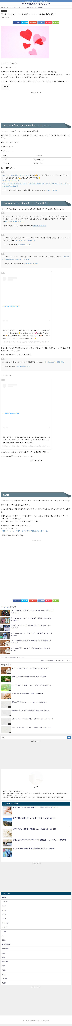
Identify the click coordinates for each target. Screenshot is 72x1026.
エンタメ (4, 901)
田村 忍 (6, 342)
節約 (3, 957)
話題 (3, 965)
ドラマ (4, 914)
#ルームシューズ (60, 183)
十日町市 (4, 927)
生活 (3, 953)
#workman (14, 183)
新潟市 (4, 940)
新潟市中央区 (6, 944)
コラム (4, 910)
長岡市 (4, 970)
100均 (4, 897)
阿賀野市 (4, 978)
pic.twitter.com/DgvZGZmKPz (54, 362)
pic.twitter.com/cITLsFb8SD (25, 240)
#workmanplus (36, 183)
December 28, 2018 (31, 263)
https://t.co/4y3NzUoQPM (10, 180)
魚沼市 (4, 983)
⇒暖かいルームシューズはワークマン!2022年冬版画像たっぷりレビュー (25, 531)
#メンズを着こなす (48, 183)
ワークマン (4, 10)
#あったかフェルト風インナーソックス (15, 175)
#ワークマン (6, 183)
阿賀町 (4, 974)
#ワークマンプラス (24, 183)
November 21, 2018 (39, 225)
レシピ (4, 918)
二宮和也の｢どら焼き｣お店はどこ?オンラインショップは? (15, 657)
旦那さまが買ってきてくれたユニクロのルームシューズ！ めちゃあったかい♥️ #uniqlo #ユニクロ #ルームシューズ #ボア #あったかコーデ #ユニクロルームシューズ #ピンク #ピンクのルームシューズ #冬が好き (26, 439)
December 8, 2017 (24, 244)
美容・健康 (5, 961)
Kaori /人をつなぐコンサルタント (12, 446)
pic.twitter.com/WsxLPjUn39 (14, 221)
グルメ (4, 905)
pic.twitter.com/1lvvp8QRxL (21, 259)
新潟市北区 (5, 948)
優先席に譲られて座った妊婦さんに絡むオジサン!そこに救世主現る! (55, 660)
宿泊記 (4, 931)
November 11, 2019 (50, 190)
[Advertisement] (36, 107)
